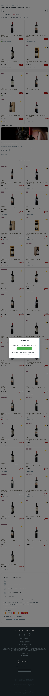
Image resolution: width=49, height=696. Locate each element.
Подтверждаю (24, 349)
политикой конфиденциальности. (27, 354)
